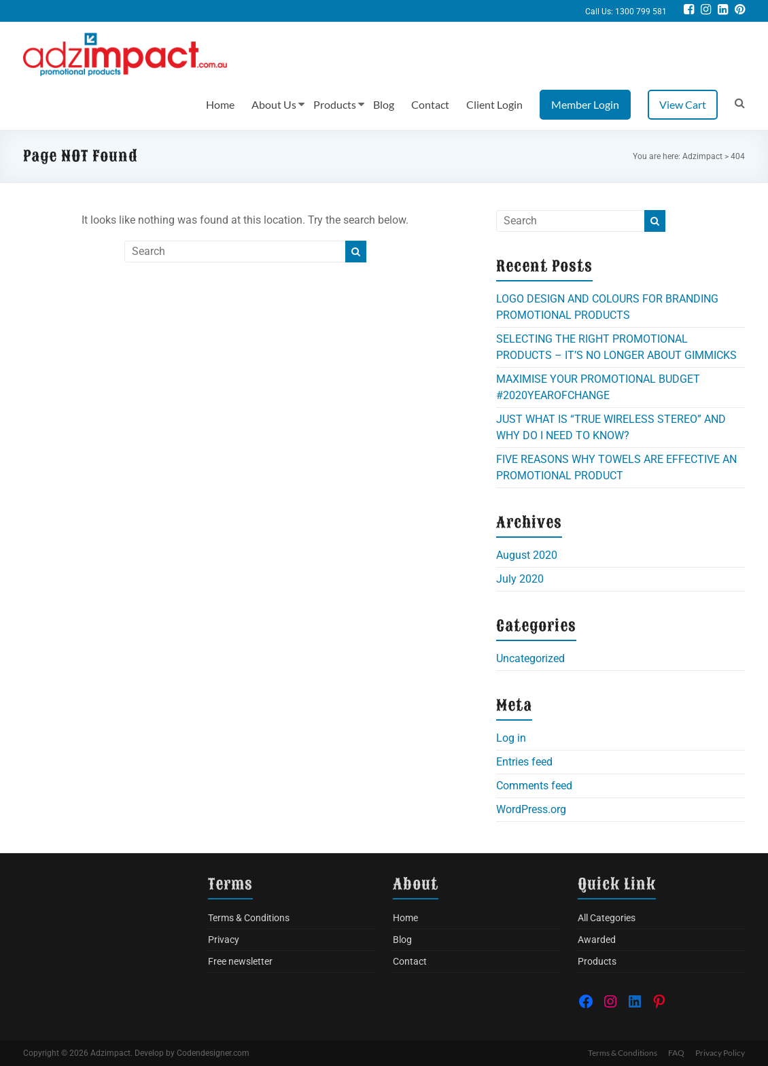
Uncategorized (530, 658)
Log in (511, 738)
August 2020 (526, 555)
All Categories (606, 917)
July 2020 (520, 578)
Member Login (585, 104)
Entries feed (524, 761)
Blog (383, 104)
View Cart (682, 104)
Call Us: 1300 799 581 (626, 11)
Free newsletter (240, 961)
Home (220, 104)
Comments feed (534, 785)
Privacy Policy (720, 1053)
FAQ (676, 1053)
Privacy (223, 939)
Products (334, 104)
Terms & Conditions (249, 917)
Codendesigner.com (213, 1053)
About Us (273, 104)
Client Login (494, 104)
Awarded (597, 939)
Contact (430, 104)
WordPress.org (531, 809)
